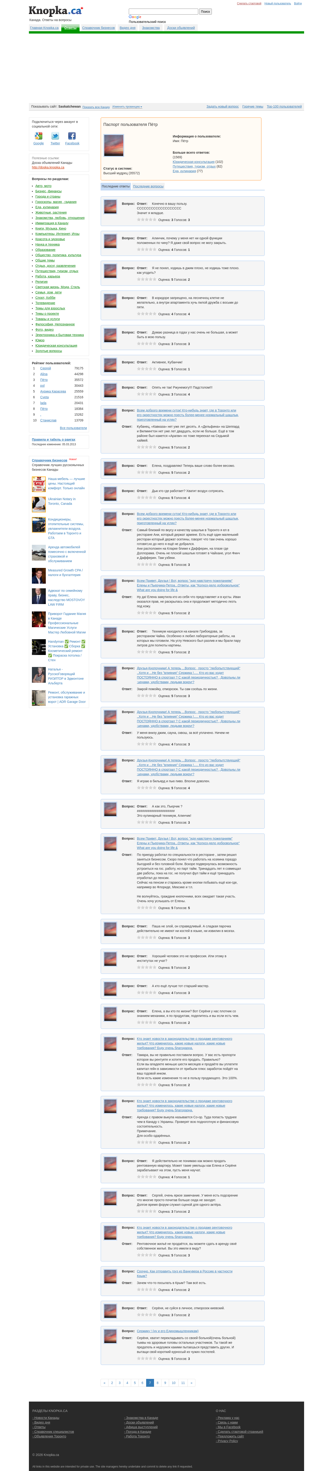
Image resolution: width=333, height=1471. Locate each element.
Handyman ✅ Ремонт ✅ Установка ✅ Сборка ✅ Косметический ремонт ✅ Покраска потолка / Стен (66, 651)
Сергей (45, 368)
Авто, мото (43, 186)
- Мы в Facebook (228, 1427)
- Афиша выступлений (141, 1427)
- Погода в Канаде (137, 1432)
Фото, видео (44, 329)
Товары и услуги (47, 319)
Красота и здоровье (50, 239)
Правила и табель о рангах (53, 439)
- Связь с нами (227, 1422)
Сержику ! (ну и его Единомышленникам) (168, 1331)
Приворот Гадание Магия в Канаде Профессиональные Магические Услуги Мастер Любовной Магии (67, 623)
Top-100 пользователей (284, 106)
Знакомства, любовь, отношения (59, 218)
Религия (41, 282)
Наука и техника (47, 244)
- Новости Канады (45, 1418)
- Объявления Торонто (49, 1436)
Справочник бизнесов (98, 28)
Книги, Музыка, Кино (50, 228)
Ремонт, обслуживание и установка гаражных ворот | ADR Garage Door (67, 697)
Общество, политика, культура (58, 255)
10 (174, 1383)
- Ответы (39, 1427)
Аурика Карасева (53, 391)
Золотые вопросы (48, 351)
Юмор (39, 340)
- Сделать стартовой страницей (239, 1432)
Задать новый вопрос (223, 106)
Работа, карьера (47, 276)
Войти (298, 3)
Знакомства (151, 28)
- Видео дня (41, 1422)
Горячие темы (252, 106)
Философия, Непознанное (55, 324)
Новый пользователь (277, 3)
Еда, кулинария (47, 207)
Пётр (44, 380)
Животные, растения (51, 212)
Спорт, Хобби (45, 297)
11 (183, 1383)
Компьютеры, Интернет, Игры (57, 234)
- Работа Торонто (137, 1436)
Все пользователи (73, 428)
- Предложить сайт (230, 1436)
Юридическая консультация (56, 345)
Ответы (70, 28)
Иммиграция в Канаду (51, 223)
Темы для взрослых (50, 308)
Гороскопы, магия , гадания (56, 202)
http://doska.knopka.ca (48, 167)
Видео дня (127, 28)
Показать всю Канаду (96, 107)
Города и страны (47, 196)
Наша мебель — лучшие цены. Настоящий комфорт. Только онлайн (66, 483)
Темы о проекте (47, 313)
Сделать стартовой (249, 3)
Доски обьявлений (181, 28)
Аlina (43, 374)
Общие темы (45, 260)
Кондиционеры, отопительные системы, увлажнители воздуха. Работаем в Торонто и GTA (66, 528)
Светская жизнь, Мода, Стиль (57, 287)
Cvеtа (44, 397)
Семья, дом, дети (48, 292)
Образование (45, 250)
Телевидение (45, 303)
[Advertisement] (166, 68)
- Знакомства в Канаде (141, 1418)
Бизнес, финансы (48, 191)
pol (42, 385)
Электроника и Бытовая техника (59, 335)
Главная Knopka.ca (44, 28)
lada (43, 403)
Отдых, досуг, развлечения (55, 266)
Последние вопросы (148, 186)
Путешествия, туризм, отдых (56, 271)
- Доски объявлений (139, 1422)
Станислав (48, 420)
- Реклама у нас (227, 1418)
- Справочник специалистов (53, 1432)
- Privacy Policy (227, 1441)
